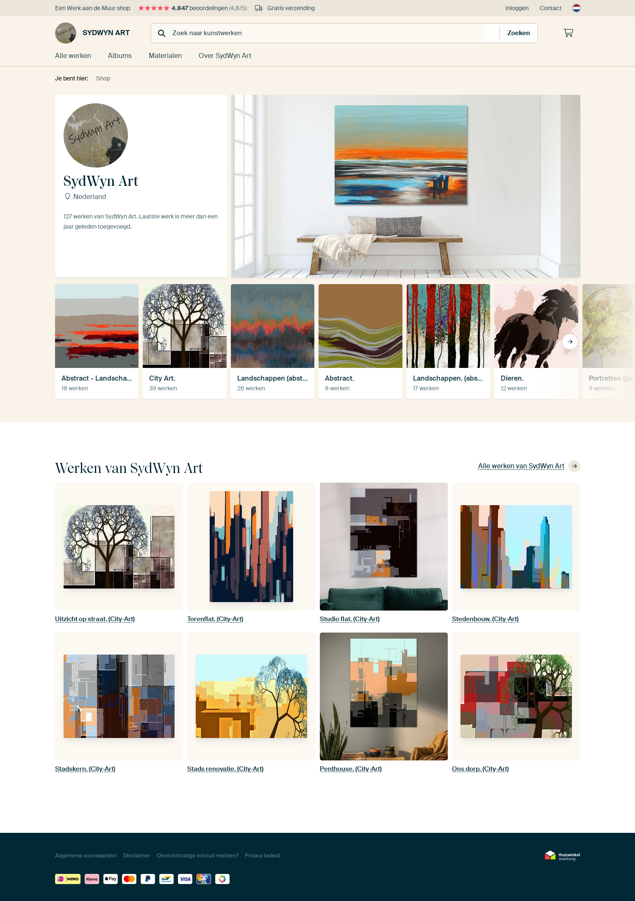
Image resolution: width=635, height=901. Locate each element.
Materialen (165, 55)
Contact (551, 8)
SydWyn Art (92, 33)
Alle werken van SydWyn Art (529, 466)
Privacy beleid (262, 855)
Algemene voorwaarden (86, 855)
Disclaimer (136, 855)
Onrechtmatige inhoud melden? (197, 855)
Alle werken (73, 55)
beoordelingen (193, 8)
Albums (120, 55)
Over (225, 55)
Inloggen (517, 8)
